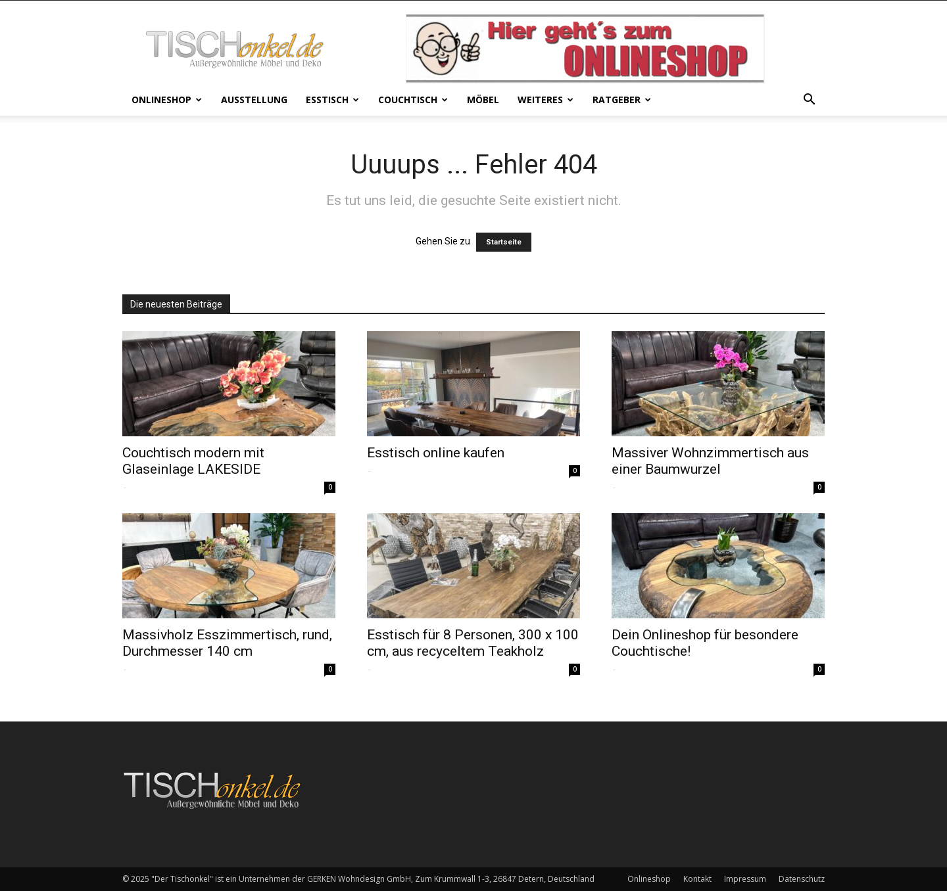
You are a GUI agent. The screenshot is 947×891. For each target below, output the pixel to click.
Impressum (745, 878)
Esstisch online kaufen (435, 453)
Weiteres (545, 99)
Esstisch (332, 99)
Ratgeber (622, 99)
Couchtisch (413, 99)
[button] (809, 101)
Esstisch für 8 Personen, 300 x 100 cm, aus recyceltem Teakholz (473, 643)
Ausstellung (254, 99)
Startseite (504, 242)
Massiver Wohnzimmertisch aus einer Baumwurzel (710, 461)
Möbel (483, 99)
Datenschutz (802, 878)
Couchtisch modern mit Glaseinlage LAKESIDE (193, 461)
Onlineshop (167, 99)
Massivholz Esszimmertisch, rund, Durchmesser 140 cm (227, 643)
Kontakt (697, 878)
